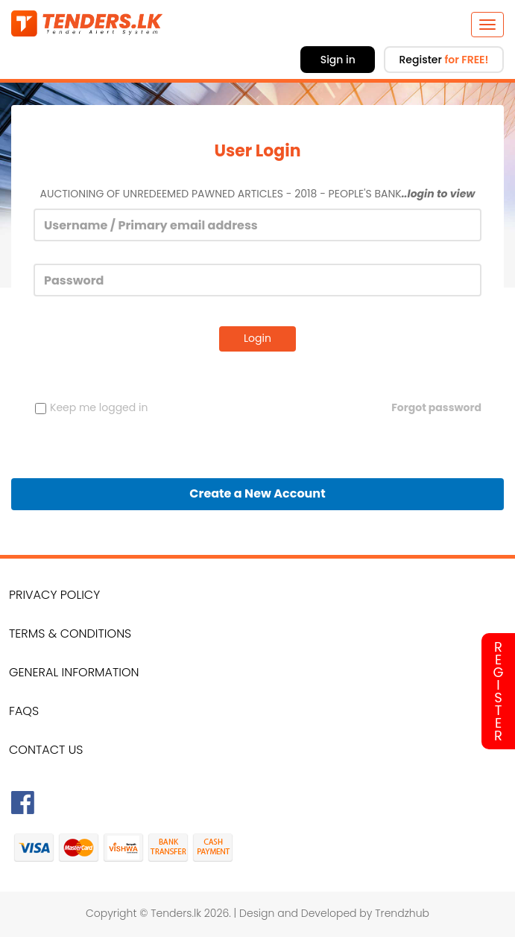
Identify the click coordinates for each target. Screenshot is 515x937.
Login (257, 338)
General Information (74, 672)
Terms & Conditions (70, 633)
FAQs (24, 711)
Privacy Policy (54, 594)
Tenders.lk (176, 913)
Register (443, 59)
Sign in (338, 59)
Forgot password (436, 407)
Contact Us (46, 749)
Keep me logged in (91, 407)
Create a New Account (257, 493)
